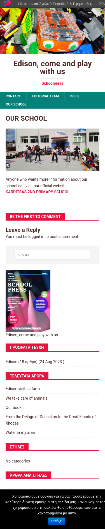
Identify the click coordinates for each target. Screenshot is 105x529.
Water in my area (20, 432)
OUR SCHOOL (16, 104)
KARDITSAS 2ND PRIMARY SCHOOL (37, 192)
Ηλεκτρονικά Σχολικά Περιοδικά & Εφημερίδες (55, 4)
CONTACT (13, 96)
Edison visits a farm (23, 388)
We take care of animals (26, 398)
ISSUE (75, 96)
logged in (36, 236)
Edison (11, 361)
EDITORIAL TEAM (45, 96)
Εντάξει (56, 521)
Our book (14, 407)
